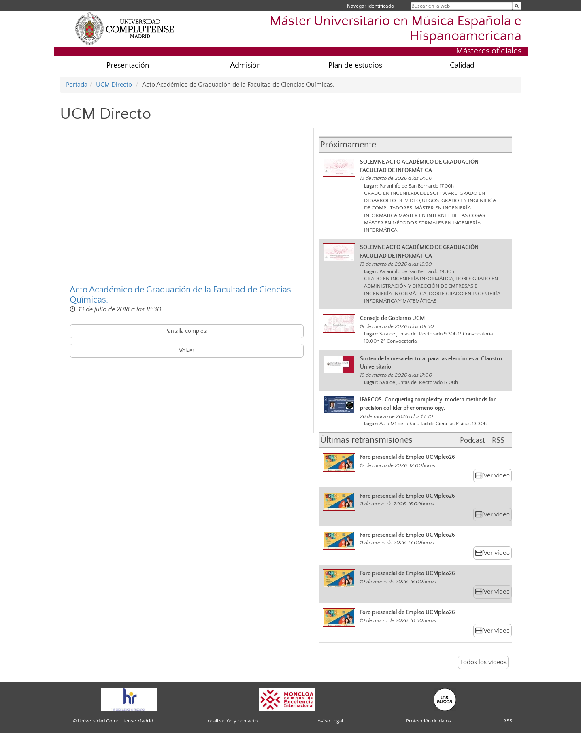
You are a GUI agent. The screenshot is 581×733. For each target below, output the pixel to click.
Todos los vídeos (483, 662)
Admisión (245, 65)
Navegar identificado (370, 5)
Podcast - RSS (482, 441)
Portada (76, 84)
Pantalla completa (186, 331)
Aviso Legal (330, 721)
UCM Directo (114, 84)
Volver (186, 350)
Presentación (127, 65)
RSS (507, 721)
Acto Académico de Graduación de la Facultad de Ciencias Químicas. (180, 295)
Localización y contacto (231, 721)
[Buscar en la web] (516, 6)
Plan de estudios (355, 65)
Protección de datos (428, 721)
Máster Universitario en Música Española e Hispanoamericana (395, 29)
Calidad (462, 65)
